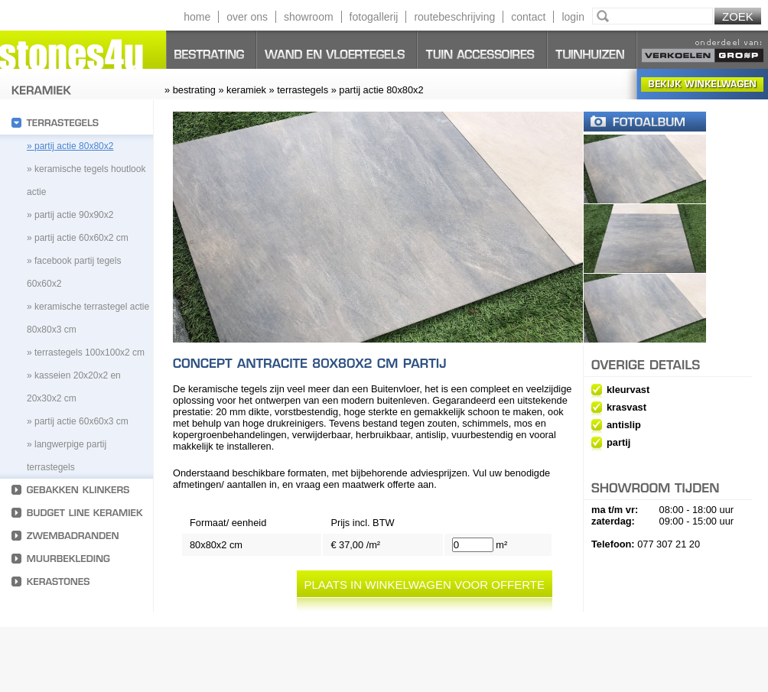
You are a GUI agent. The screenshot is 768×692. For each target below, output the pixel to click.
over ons (247, 17)
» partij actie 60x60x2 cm (78, 237)
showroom (309, 17)
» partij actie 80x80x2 (70, 146)
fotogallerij (374, 17)
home (197, 17)
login (572, 17)
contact (528, 17)
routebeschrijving (454, 17)
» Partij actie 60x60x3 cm (78, 421)
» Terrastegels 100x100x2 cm (86, 352)
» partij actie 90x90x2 (70, 215)
